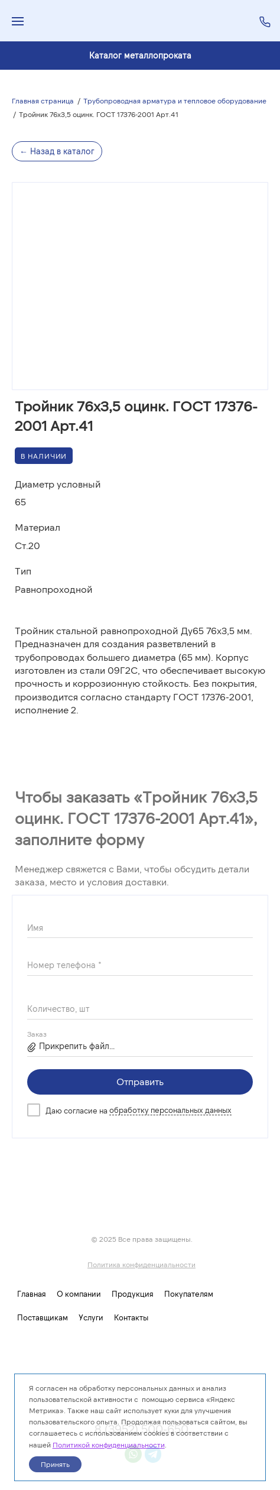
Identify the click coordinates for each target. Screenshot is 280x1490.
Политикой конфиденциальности (109, 1444)
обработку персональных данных (170, 1110)
